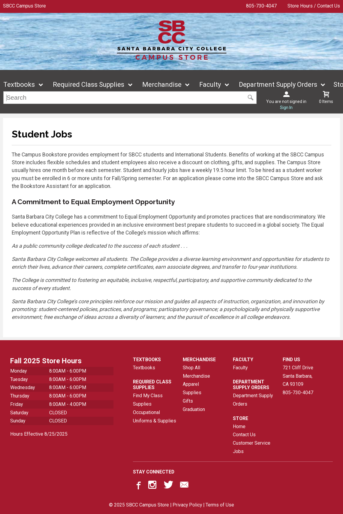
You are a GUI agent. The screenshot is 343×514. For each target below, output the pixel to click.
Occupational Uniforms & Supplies (154, 417)
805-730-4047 (261, 6)
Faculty (210, 84)
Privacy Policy (187, 505)
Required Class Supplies (88, 84)
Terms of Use (220, 505)
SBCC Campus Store (24, 6)
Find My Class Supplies (148, 400)
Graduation (194, 409)
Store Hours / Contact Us (313, 6)
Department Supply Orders (278, 84)
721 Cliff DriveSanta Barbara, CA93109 (298, 376)
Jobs (238, 451)
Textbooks (19, 84)
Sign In (286, 107)
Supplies (192, 392)
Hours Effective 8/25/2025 (39, 434)
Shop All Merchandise (196, 372)
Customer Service (251, 443)
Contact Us (244, 434)
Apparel (191, 384)
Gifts (188, 401)
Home (239, 426)
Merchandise (162, 84)
